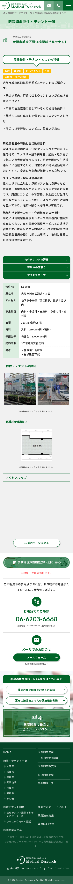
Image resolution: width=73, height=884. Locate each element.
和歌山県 (12, 782)
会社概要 (13, 868)
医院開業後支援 (47, 766)
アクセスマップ (47, 275)
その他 (10, 798)
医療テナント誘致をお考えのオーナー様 (20, 814)
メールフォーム (42, 657)
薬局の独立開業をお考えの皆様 (41, 690)
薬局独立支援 (46, 815)
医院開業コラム (12, 830)
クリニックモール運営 (19, 821)
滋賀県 (10, 793)
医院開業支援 (46, 752)
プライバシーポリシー (28, 841)
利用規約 (49, 841)
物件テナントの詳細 (46, 259)
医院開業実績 (46, 775)
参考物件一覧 (46, 783)
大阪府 (10, 766)
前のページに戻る (36, 543)
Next (69, 390)
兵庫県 (10, 771)
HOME (7, 752)
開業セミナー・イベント (52, 807)
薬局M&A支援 (46, 824)
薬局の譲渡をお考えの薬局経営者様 (40, 700)
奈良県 (10, 787)
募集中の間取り (47, 267)
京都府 (10, 777)
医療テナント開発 (14, 807)
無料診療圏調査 (49, 757)
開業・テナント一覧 (15, 760)
